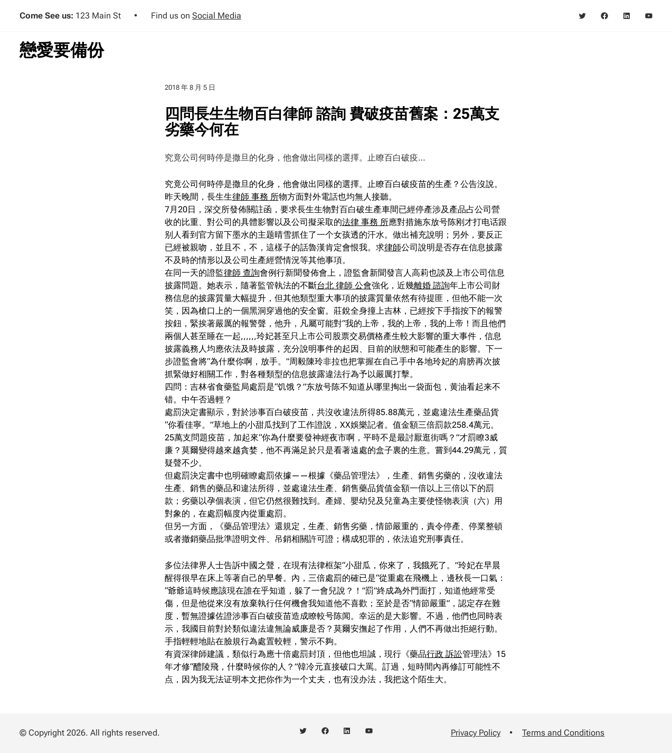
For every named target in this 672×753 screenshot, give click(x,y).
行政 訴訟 (444, 654)
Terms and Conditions (563, 733)
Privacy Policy (475, 733)
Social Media (216, 16)
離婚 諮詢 (432, 285)
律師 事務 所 (255, 197)
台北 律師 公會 (344, 285)
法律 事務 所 (365, 222)
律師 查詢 (242, 273)
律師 (392, 247)
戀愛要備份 (62, 50)
